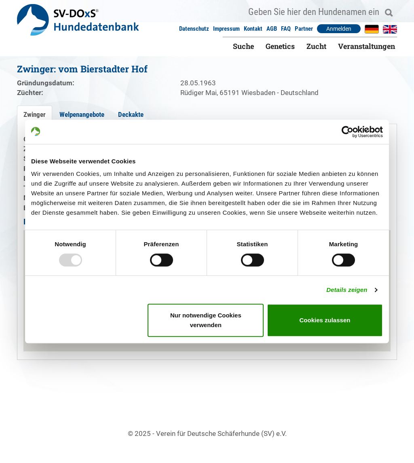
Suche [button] (243, 46)
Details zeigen (346, 289)
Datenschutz (194, 28)
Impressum (226, 28)
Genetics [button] (280, 46)
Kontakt (253, 28)
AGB (271, 28)
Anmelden (338, 28)
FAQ (286, 28)
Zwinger (34, 114)
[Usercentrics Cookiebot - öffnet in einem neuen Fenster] (347, 132)
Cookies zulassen (325, 320)
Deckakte (131, 114)
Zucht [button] (316, 46)
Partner (304, 28)
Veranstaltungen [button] (366, 46)
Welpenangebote (81, 114)
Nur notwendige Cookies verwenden (205, 320)
